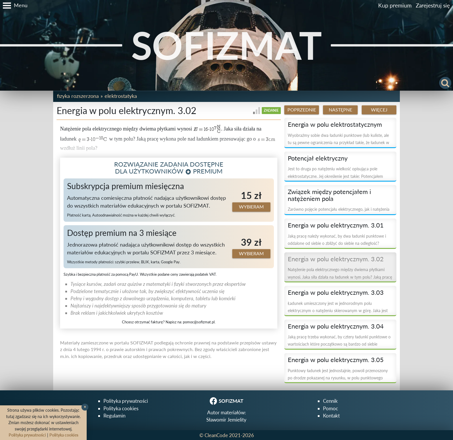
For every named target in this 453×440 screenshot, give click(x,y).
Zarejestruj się (433, 5)
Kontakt (331, 416)
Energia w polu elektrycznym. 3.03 (336, 292)
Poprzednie (301, 109)
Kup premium (395, 5)
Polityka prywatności (125, 401)
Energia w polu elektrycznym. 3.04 (336, 326)
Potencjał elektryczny (318, 158)
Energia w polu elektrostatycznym (335, 124)
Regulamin (114, 416)
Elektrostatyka (121, 96)
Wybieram (251, 206)
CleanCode (216, 435)
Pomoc (330, 408)
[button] (13, 5)
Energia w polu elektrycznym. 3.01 (336, 225)
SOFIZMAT (226, 45)
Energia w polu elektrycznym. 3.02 (336, 259)
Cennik (330, 401)
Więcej (379, 109)
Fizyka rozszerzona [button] (78, 96)
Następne (340, 109)
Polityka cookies (120, 408)
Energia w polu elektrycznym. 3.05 (336, 359)
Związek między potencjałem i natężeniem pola (329, 195)
